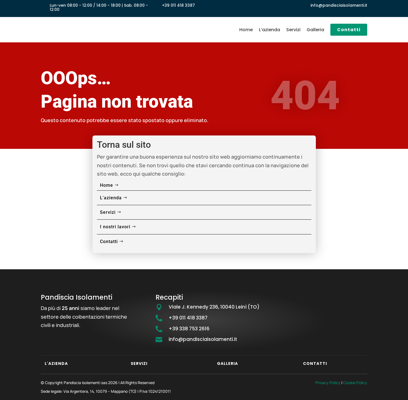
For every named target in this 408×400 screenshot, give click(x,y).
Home (246, 29)
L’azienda (269, 29)
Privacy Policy (327, 382)
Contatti (349, 29)
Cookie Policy (355, 382)
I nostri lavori (115, 226)
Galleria (315, 29)
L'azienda (111, 197)
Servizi (293, 29)
